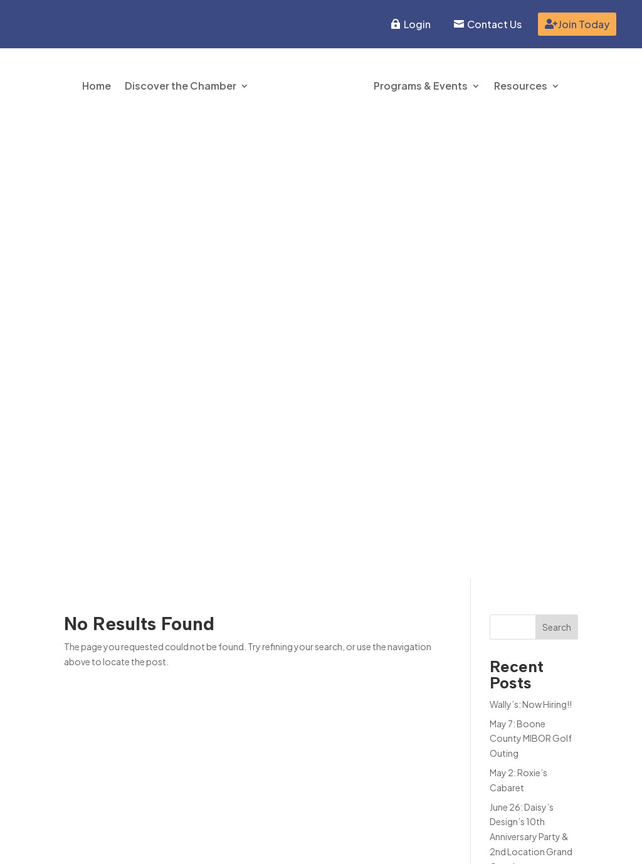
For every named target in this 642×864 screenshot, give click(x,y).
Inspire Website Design (531, 843)
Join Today (583, 24)
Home (96, 85)
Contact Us (494, 24)
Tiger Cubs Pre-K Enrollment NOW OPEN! (524, 445)
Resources (520, 85)
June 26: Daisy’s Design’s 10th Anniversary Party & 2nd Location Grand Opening (531, 381)
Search (556, 171)
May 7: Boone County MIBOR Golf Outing (531, 283)
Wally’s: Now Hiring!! (531, 249)
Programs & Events (421, 85)
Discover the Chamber (180, 85)
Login (417, 24)
